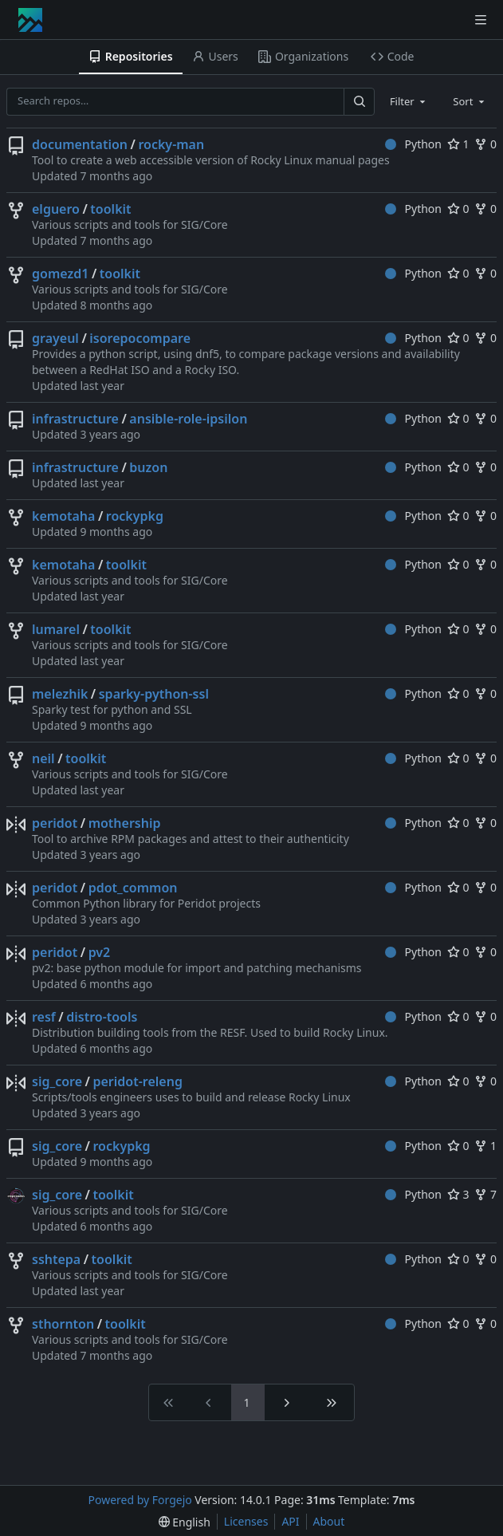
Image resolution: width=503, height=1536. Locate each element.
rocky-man (171, 144)
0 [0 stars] (458, 208)
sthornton (63, 1324)
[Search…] (359, 102)
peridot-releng (137, 1081)
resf (44, 1017)
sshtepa (56, 1259)
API (290, 1521)
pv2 (99, 952)
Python (413, 144)
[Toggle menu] (480, 20)
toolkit (110, 209)
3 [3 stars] (458, 1194)
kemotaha (63, 516)
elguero (56, 209)
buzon (148, 467)
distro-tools (101, 1017)
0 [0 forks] (485, 144)
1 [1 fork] (485, 1145)
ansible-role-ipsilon (188, 419)
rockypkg (134, 516)
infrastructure (75, 419)
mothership (124, 823)
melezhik (60, 694)
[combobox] (409, 101)
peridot (54, 823)
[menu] (184, 1522)
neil (43, 758)
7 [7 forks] (485, 1194)
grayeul (55, 338)
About (329, 1521)
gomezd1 (60, 274)
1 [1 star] (458, 144)
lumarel (56, 629)
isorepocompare (140, 338)
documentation (80, 144)
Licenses (246, 1521)
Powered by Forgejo (140, 1499)
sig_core (57, 1081)
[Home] (30, 20)
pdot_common (133, 888)
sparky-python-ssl (154, 694)
